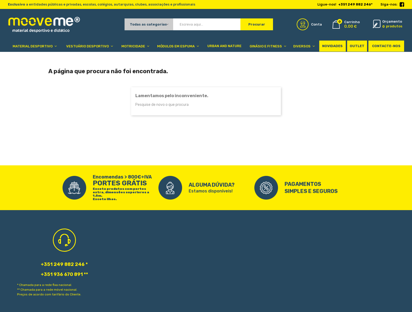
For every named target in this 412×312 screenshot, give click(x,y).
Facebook (402, 5)
